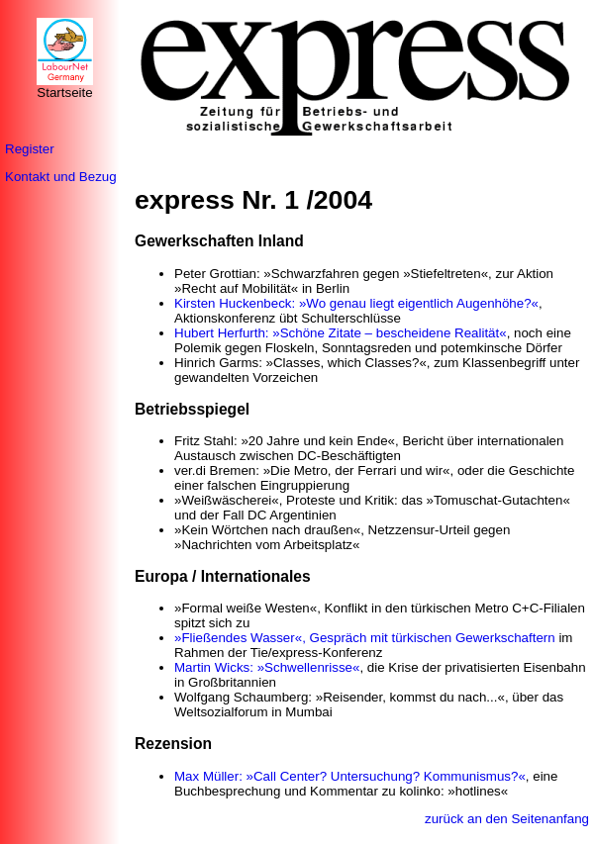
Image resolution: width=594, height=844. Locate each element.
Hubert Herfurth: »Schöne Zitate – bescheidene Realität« (340, 333)
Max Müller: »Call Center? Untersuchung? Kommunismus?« (350, 776)
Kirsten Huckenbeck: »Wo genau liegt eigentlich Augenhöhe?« (356, 303)
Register (29, 148)
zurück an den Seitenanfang (507, 818)
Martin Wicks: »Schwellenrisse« (266, 667)
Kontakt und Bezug (61, 176)
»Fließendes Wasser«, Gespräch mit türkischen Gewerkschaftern (364, 637)
